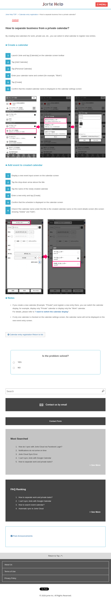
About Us (8, 565)
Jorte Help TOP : (11, 14)
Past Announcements (22, 536)
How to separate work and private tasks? (35, 462)
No (19, 368)
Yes (20, 362)
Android (15, 20)
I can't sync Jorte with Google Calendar (34, 458)
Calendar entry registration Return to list (25, 334)
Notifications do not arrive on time (32, 450)
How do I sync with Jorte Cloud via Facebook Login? (40, 447)
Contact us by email (53, 404)
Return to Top (55, 556)
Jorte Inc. (50, 595)
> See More (94, 465)
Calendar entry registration (28, 14)
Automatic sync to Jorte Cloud (31, 508)
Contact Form (55, 421)
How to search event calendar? (31, 505)
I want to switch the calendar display (52, 312)
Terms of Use (10, 571)
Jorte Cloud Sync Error (28, 454)
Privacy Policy (10, 578)
